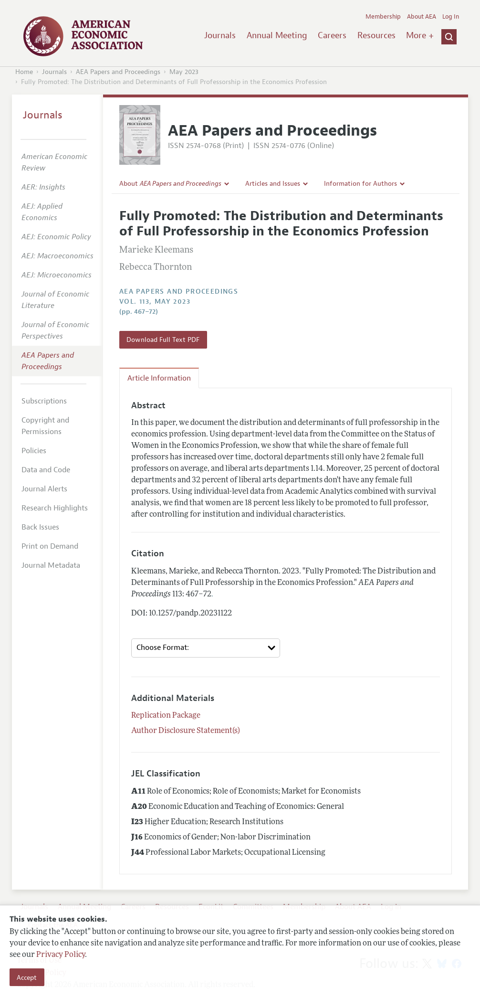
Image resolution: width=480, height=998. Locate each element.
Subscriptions (44, 401)
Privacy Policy (60, 955)
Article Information (159, 378)
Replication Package (165, 716)
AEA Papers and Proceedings (118, 72)
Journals (220, 35)
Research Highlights (54, 508)
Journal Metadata (50, 565)
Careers (332, 35)
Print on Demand (49, 546)
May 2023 (183, 72)
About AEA (421, 17)
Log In (450, 17)
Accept (27, 977)
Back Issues (40, 527)
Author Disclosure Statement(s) (185, 731)
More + (420, 35)
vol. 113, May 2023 (154, 301)
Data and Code (45, 470)
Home (24, 72)
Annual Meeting (277, 35)
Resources (376, 35)
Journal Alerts (44, 489)
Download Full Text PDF (162, 339)
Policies (33, 451)
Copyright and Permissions (45, 425)
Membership (383, 17)
